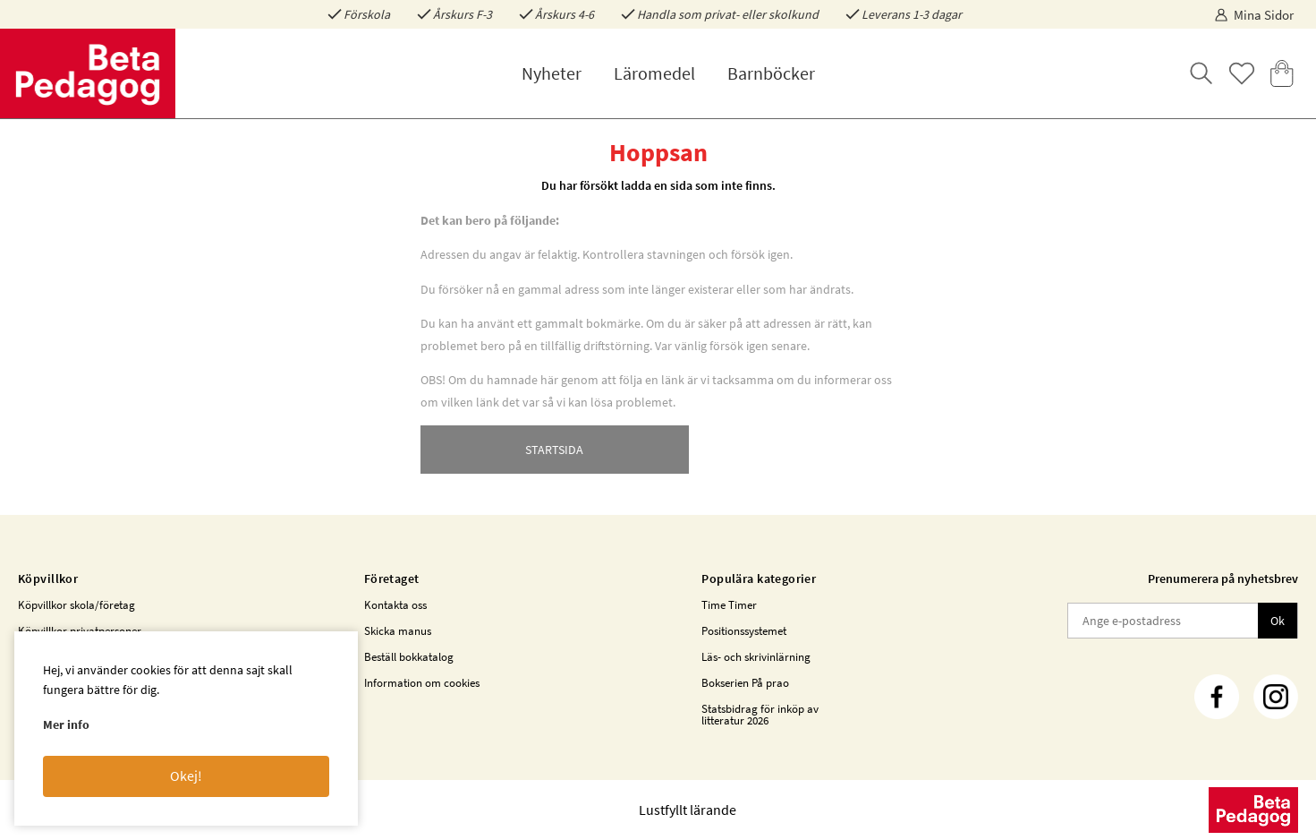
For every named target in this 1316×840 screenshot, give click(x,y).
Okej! (186, 775)
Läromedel (654, 73)
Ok (1277, 621)
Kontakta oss (395, 605)
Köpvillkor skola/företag (76, 605)
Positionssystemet (743, 631)
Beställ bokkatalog (409, 656)
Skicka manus (397, 631)
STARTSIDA (554, 449)
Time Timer (729, 605)
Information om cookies (422, 682)
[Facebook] (1216, 696)
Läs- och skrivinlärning (756, 656)
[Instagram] (1275, 696)
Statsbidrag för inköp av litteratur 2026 (760, 714)
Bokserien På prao (745, 682)
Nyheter (552, 73)
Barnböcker (771, 73)
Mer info (66, 724)
